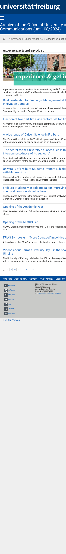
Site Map (7, 278)
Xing (9, 304)
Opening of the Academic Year (23, 206)
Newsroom (15, 39)
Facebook (11, 285)
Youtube (11, 299)
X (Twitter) (11, 290)
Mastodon (11, 313)
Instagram (11, 295)
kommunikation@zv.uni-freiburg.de (50, 293)
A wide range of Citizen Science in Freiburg (31, 134)
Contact (33, 278)
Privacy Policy (46, 278)
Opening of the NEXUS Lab (20, 222)
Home (4, 38)
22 (33, 269)
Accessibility (20, 278)
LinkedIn (11, 309)
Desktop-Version (11, 320)
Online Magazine (33, 39)
